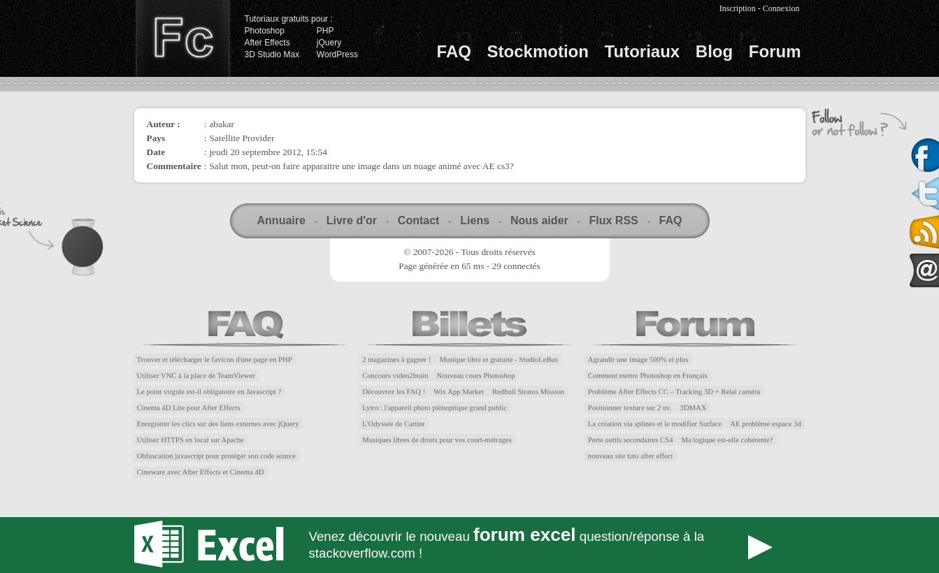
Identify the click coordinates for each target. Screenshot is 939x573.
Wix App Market (458, 392)
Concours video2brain (395, 375)
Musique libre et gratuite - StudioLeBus (498, 359)
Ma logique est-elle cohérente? (727, 440)
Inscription (737, 8)
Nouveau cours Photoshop (476, 375)
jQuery (329, 43)
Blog (714, 51)
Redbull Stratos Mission (528, 392)
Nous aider (539, 220)
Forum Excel (469, 545)
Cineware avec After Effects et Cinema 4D (200, 472)
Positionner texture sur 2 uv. (630, 408)
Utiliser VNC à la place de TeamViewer (196, 375)
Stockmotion (538, 51)
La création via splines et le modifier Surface (655, 424)
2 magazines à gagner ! (396, 359)
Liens (474, 220)
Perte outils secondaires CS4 (630, 440)
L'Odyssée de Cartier (393, 424)
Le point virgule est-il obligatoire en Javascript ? (209, 392)
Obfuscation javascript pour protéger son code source (216, 456)
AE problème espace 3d (765, 424)
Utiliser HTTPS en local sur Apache (191, 440)
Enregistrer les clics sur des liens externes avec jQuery (218, 424)
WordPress (337, 54)
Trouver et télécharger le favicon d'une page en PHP (214, 359)
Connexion (781, 8)
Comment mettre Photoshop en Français (648, 375)
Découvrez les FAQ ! (393, 392)
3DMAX (693, 408)
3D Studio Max (272, 54)
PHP (325, 31)
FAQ (454, 51)
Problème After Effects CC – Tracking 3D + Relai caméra (674, 392)
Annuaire (281, 220)
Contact (419, 220)
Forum (775, 51)
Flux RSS (613, 220)
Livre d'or (352, 220)
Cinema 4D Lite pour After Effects (189, 408)
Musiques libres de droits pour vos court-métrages (437, 440)
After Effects (267, 43)
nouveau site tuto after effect (630, 456)
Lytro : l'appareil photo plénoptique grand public (434, 408)
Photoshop (265, 31)
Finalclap (182, 38)
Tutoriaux (642, 51)
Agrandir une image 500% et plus (638, 359)
